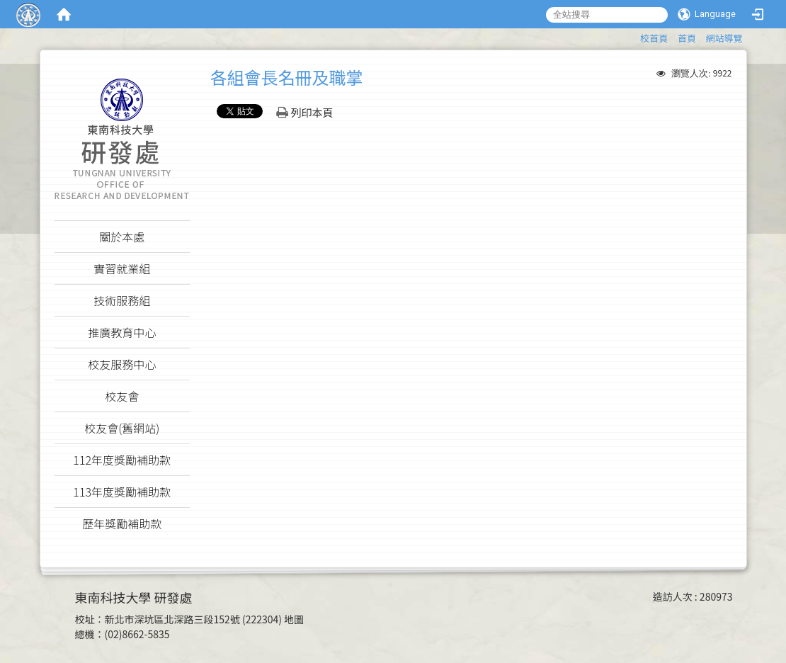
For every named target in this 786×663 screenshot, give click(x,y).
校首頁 (654, 38)
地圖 (294, 619)
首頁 (687, 38)
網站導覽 (723, 38)
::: (633, 35)
